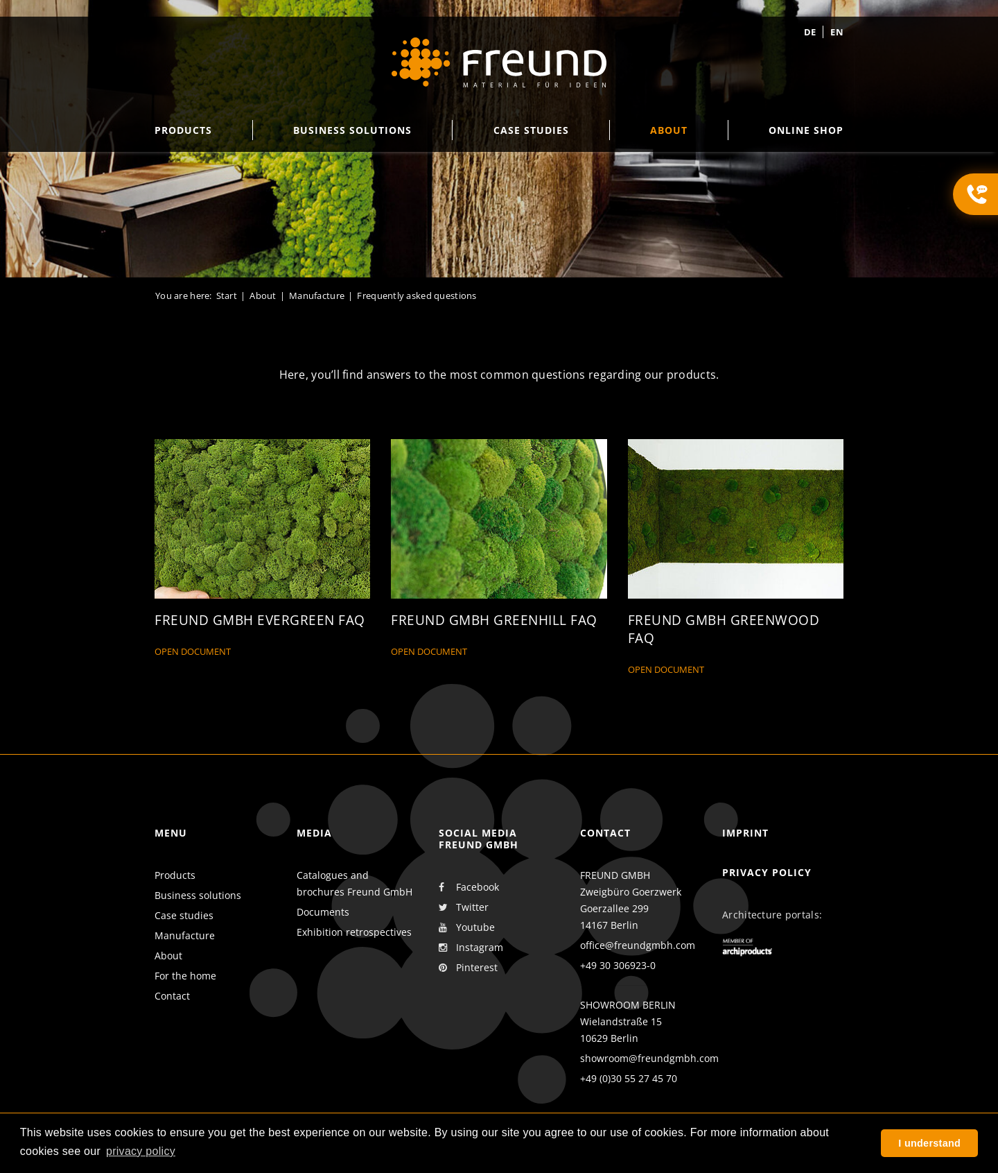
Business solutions (198, 895)
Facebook (469, 887)
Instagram (471, 947)
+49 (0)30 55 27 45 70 (628, 1078)
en (836, 32)
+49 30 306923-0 (618, 965)
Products (175, 875)
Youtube (467, 927)
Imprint (745, 832)
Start (226, 295)
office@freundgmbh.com (637, 945)
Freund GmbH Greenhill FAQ (494, 621)
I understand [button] (929, 1143)
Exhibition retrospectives (354, 932)
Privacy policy (767, 872)
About (263, 295)
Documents (323, 911)
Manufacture (316, 295)
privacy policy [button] (140, 1151)
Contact (172, 995)
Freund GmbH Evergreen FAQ (260, 621)
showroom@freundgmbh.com (649, 1058)
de (810, 32)
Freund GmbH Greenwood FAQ (724, 630)
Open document (193, 652)
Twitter (464, 907)
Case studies (184, 915)
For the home (185, 975)
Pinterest (468, 967)
